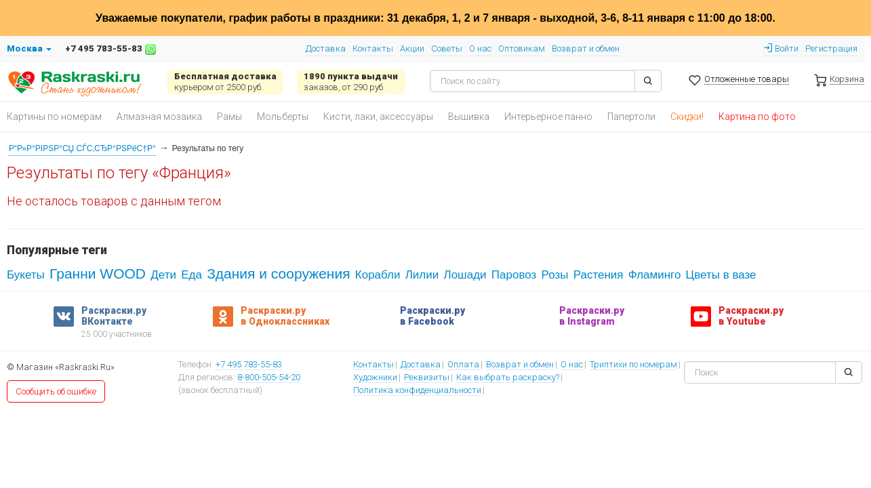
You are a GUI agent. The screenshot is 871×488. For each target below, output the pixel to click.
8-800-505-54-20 (268, 378)
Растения (598, 274)
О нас (480, 48)
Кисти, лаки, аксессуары (378, 116)
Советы (446, 48)
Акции (412, 48)
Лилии (422, 274)
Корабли (378, 274)
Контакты (372, 48)
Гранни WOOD (97, 273)
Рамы (229, 116)
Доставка (326, 48)
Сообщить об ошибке (56, 391)
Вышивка (468, 116)
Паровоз (513, 274)
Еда (191, 274)
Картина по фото (757, 116)
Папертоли (631, 116)
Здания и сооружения (278, 273)
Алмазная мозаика (159, 116)
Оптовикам (521, 48)
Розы (555, 274)
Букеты (26, 274)
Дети (163, 274)
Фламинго (654, 274)
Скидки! (687, 116)
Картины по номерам (54, 116)
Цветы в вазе (721, 274)
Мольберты (282, 116)
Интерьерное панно (548, 116)
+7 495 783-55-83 (249, 365)
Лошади (464, 274)
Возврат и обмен (586, 48)
